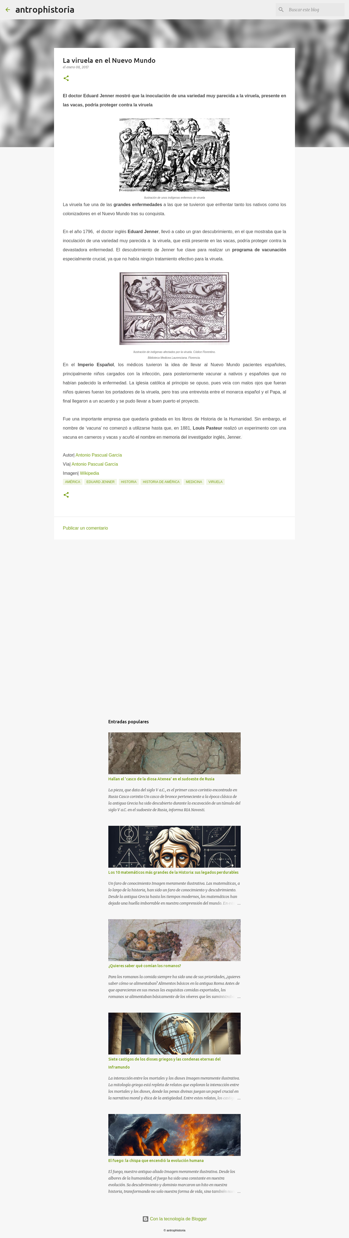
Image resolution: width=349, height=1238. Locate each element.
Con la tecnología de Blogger (174, 1219)
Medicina (194, 482)
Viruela (215, 482)
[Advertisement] (174, 586)
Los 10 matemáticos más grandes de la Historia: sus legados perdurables (173, 872)
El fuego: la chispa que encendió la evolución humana (156, 1160)
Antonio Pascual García (99, 455)
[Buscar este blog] (316, 9)
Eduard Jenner (101, 482)
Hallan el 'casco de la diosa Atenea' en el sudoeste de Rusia (161, 779)
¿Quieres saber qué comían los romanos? (144, 966)
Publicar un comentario (85, 528)
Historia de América (161, 482)
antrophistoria (44, 9)
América (72, 482)
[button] (66, 78)
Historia (128, 482)
